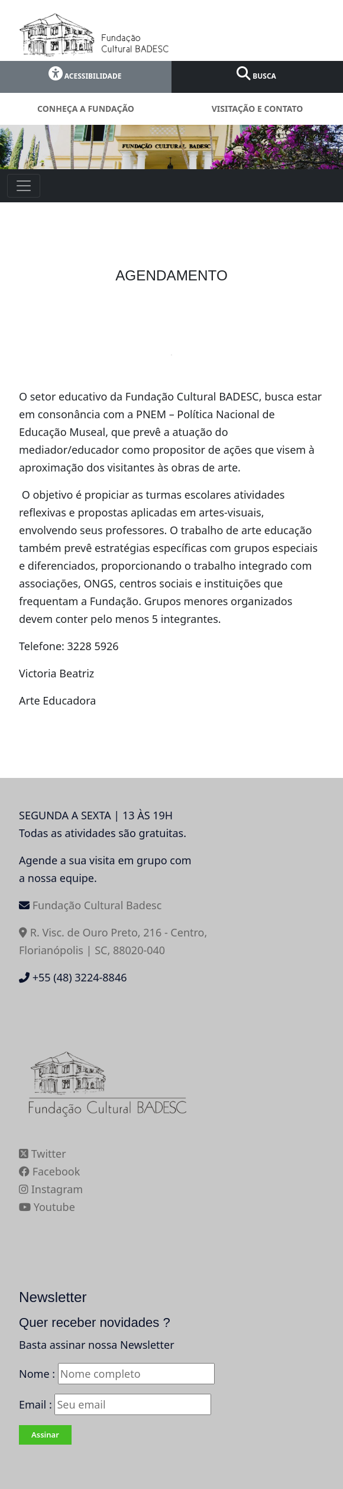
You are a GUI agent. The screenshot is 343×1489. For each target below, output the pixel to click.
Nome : (37, 1374)
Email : (115, 1404)
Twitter (42, 1153)
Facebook (49, 1171)
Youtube (47, 1207)
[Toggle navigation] (23, 186)
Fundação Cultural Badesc (97, 905)
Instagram (51, 1189)
